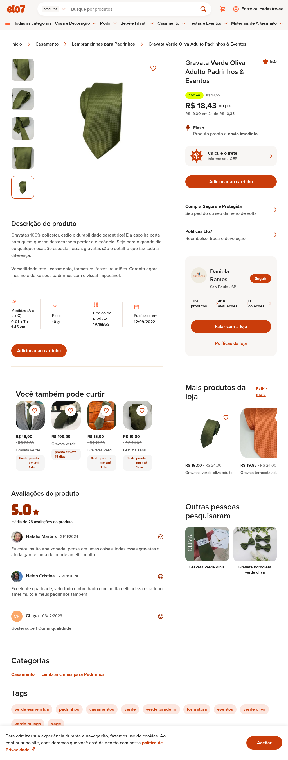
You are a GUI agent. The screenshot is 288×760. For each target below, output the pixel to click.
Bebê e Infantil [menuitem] (137, 23)
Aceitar (264, 742)
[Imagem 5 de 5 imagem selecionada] (22, 187)
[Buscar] (135, 9)
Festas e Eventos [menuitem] (208, 23)
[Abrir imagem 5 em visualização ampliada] (102, 128)
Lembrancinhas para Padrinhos (108, 44)
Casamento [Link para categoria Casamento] (23, 674)
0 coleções (259, 303)
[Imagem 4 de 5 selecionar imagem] (22, 158)
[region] (231, 441)
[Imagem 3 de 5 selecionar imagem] (22, 128)
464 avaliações (233, 303)
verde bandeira (161, 709)
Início (21, 44)
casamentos (101, 709)
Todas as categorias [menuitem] (33, 23)
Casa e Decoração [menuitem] (75, 23)
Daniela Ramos (219, 275)
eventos (225, 709)
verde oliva (254, 709)
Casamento (51, 44)
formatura (197, 709)
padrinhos (69, 709)
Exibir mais (261, 391)
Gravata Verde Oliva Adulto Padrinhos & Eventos (197, 44)
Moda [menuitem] (108, 23)
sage (56, 724)
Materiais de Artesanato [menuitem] (257, 23)
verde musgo (28, 724)
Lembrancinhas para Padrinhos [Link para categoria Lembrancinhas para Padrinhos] (73, 674)
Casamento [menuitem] (172, 23)
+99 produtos (204, 303)
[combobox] (54, 9)
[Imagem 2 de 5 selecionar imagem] (22, 99)
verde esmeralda (32, 709)
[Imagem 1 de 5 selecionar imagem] (22, 69)
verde (130, 709)
